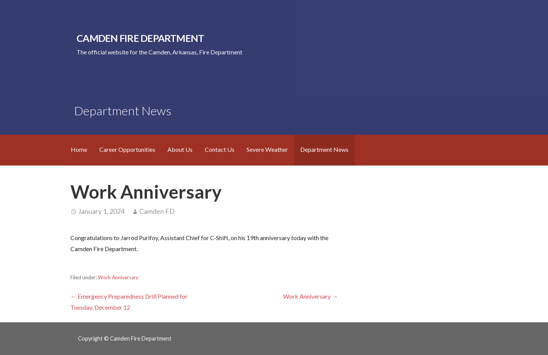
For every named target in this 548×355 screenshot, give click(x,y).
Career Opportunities (127, 149)
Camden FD (157, 211)
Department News (324, 149)
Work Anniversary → (310, 296)
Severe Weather (267, 149)
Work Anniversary (118, 277)
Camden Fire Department (140, 38)
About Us (180, 149)
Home (79, 149)
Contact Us (219, 149)
